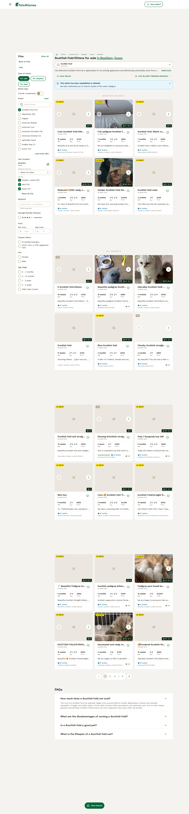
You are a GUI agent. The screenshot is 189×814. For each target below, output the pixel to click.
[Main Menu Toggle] (10, 4)
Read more (166, 70)
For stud (23, 84)
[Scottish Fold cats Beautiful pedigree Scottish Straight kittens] (114, 269)
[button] (74, 114)
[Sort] (153, 76)
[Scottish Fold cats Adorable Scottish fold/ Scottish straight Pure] (154, 269)
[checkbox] (19, 109)
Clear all (45, 56)
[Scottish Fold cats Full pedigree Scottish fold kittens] (114, 114)
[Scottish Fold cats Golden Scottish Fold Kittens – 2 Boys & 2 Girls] (114, 172)
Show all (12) (27, 194)
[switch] (40, 93)
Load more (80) (42, 154)
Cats (21, 67)
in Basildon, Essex (110, 58)
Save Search (64, 76)
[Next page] (129, 676)
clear (46, 98)
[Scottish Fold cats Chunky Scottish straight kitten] (154, 327)
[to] (44, 231)
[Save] (88, 132)
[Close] (170, 83)
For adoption (38, 78)
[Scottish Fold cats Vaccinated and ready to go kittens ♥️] (114, 627)
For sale (23, 78)
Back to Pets (24, 62)
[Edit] (48, 164)
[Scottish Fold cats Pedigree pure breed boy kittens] (154, 568)
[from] (27, 231)
